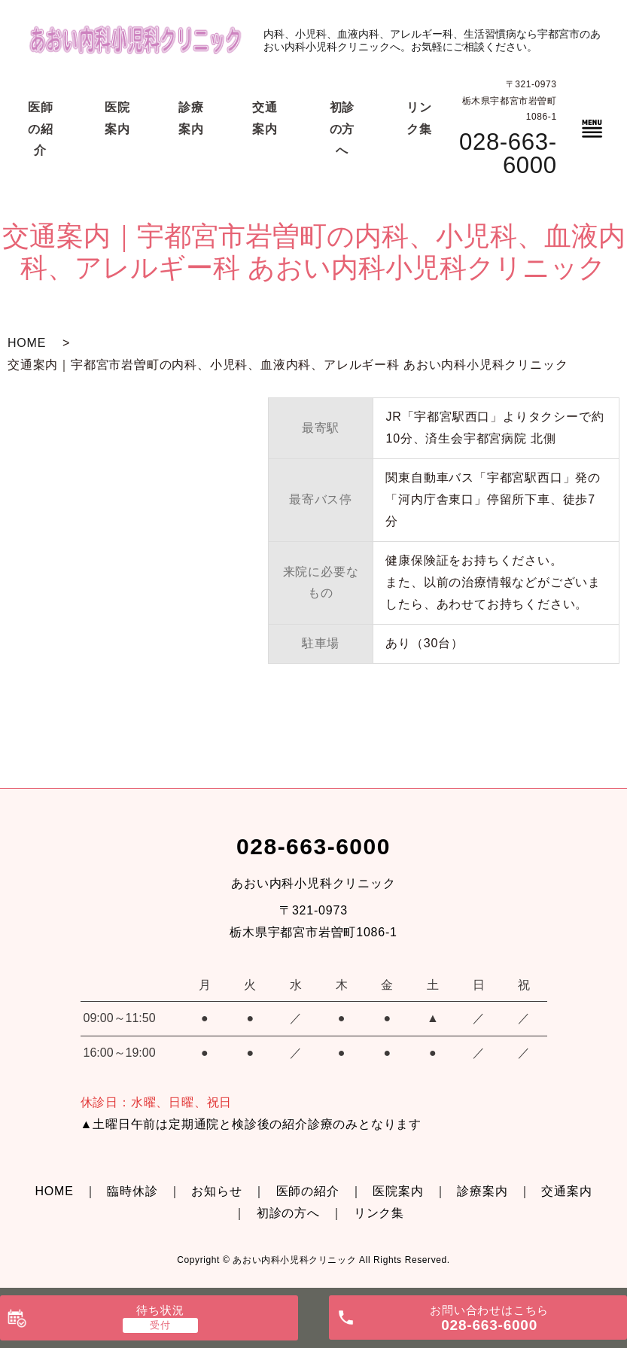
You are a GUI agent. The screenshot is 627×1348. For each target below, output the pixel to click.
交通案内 (566, 1191)
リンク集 (379, 1213)
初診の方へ (288, 1213)
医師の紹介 (307, 1191)
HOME (27, 342)
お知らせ (216, 1191)
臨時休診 (132, 1191)
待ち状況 (160, 1310)
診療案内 (482, 1191)
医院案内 (398, 1191)
